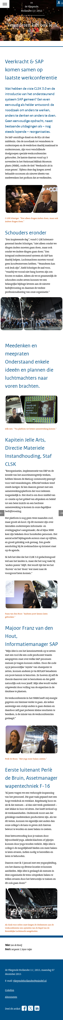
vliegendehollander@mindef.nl (30, 980)
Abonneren (11, 996)
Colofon (9, 990)
